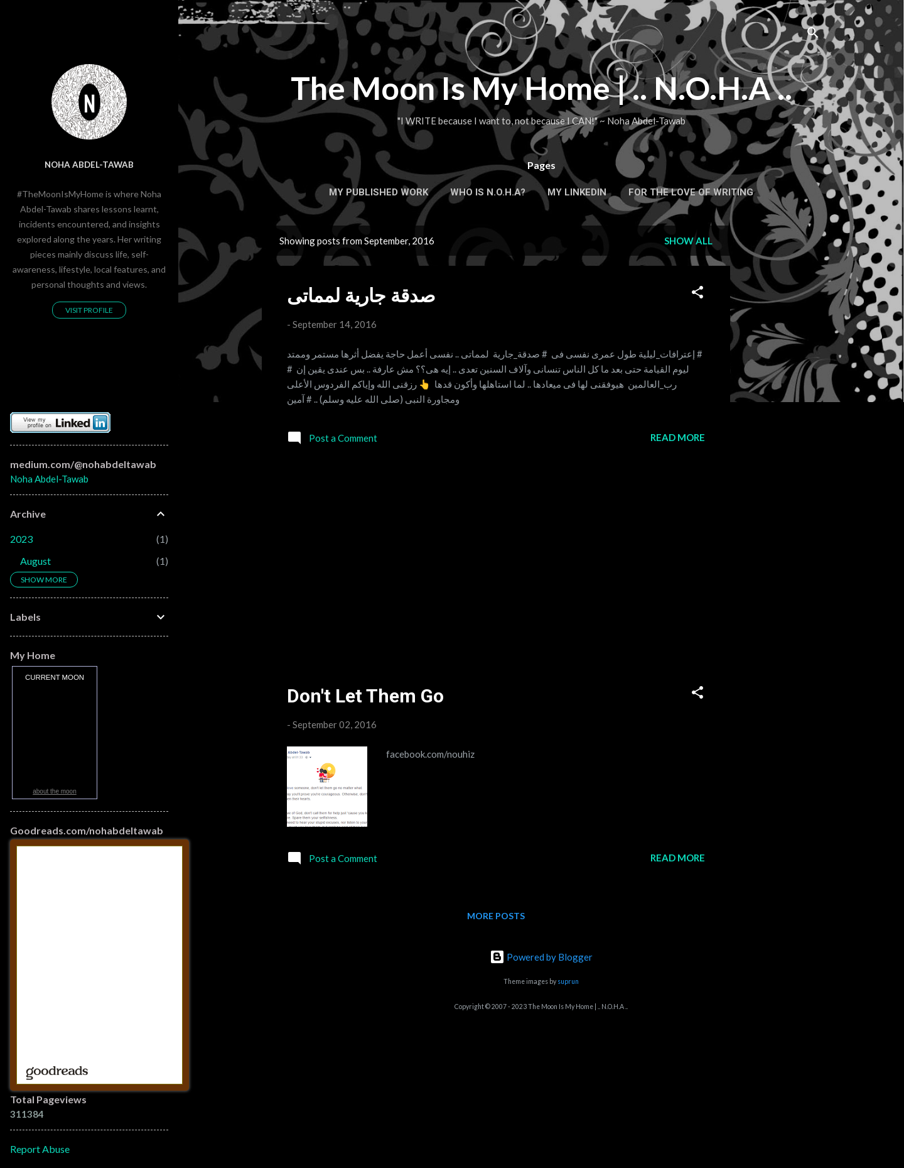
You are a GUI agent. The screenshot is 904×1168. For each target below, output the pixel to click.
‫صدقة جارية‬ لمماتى (361, 296)
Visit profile (89, 310)
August (35, 561)
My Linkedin (576, 192)
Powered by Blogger (541, 957)
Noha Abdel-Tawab (89, 165)
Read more (677, 437)
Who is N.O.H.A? (487, 192)
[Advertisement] (780, 414)
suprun (568, 981)
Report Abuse (40, 1149)
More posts (496, 915)
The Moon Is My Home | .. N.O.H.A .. (541, 88)
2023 (21, 539)
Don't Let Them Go (365, 696)
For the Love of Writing (690, 192)
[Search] (813, 34)
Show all (688, 240)
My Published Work (378, 192)
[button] (697, 294)
